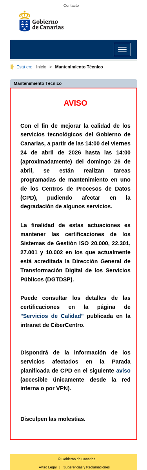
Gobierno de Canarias (43, 23)
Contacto (71, 5)
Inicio (41, 66)
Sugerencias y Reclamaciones (87, 467)
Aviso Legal (47, 467)
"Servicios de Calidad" (52, 316)
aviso (123, 370)
